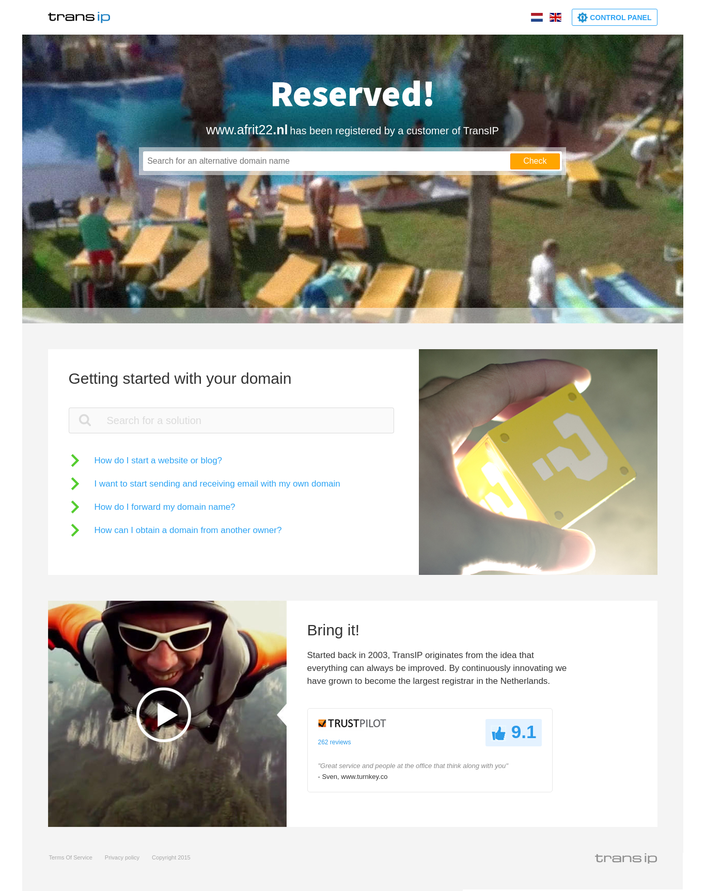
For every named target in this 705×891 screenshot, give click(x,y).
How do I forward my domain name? (165, 507)
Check (534, 161)
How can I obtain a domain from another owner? (188, 530)
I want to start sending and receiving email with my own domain (217, 484)
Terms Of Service (70, 857)
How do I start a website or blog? (159, 460)
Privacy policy (122, 857)
